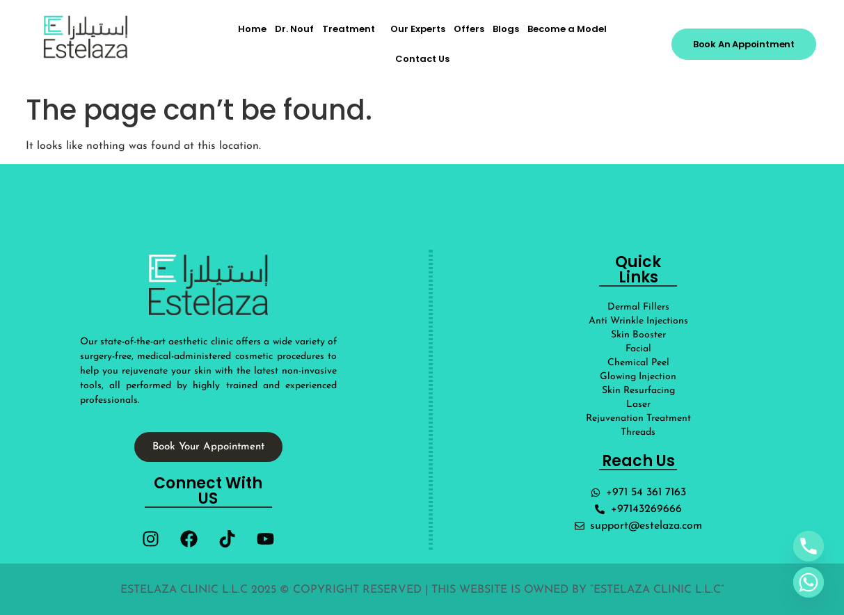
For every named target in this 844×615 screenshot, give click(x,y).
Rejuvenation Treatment (638, 418)
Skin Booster (638, 335)
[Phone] (808, 546)
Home (252, 28)
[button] (352, 29)
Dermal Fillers (638, 307)
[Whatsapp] (808, 582)
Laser (638, 404)
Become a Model (567, 28)
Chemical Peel (638, 363)
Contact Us (422, 58)
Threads (638, 432)
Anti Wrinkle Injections (638, 321)
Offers (469, 28)
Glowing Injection (638, 377)
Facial (638, 349)
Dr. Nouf (294, 28)
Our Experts (417, 28)
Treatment (348, 28)
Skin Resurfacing (638, 390)
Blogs (506, 28)
